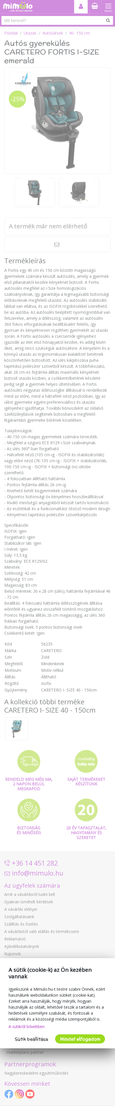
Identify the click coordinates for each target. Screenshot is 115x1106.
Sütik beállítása (31, 1039)
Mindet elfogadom (80, 1039)
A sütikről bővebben (27, 1026)
